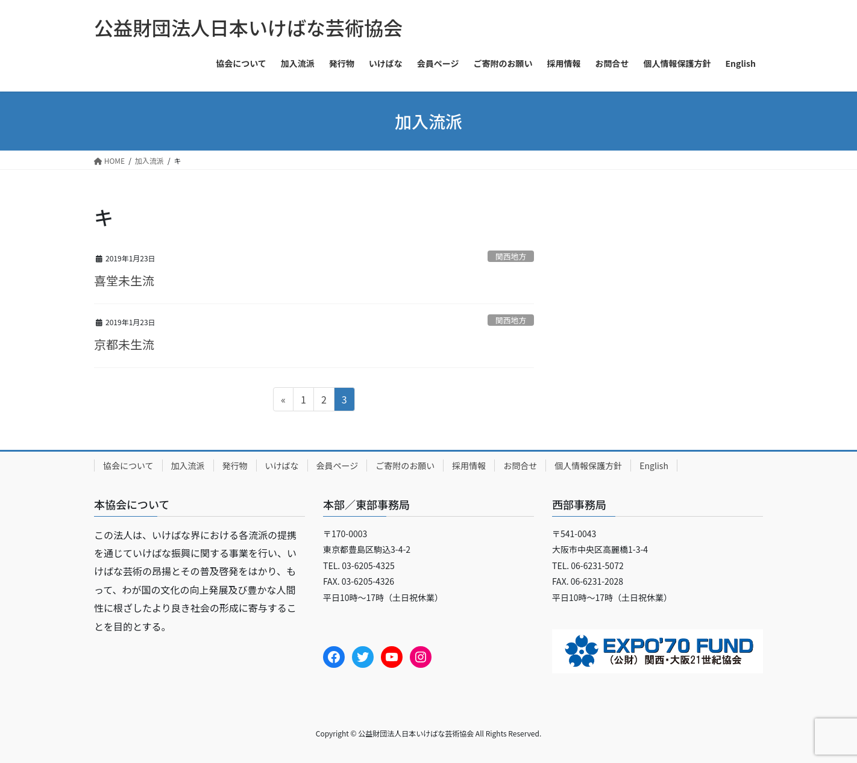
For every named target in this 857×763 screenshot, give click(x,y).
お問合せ (520, 465)
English (653, 465)
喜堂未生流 (124, 280)
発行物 (235, 465)
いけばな (282, 465)
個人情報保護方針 (588, 465)
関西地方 (510, 256)
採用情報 (469, 465)
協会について (128, 465)
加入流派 (188, 465)
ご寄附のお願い (405, 465)
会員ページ (337, 465)
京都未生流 (124, 344)
